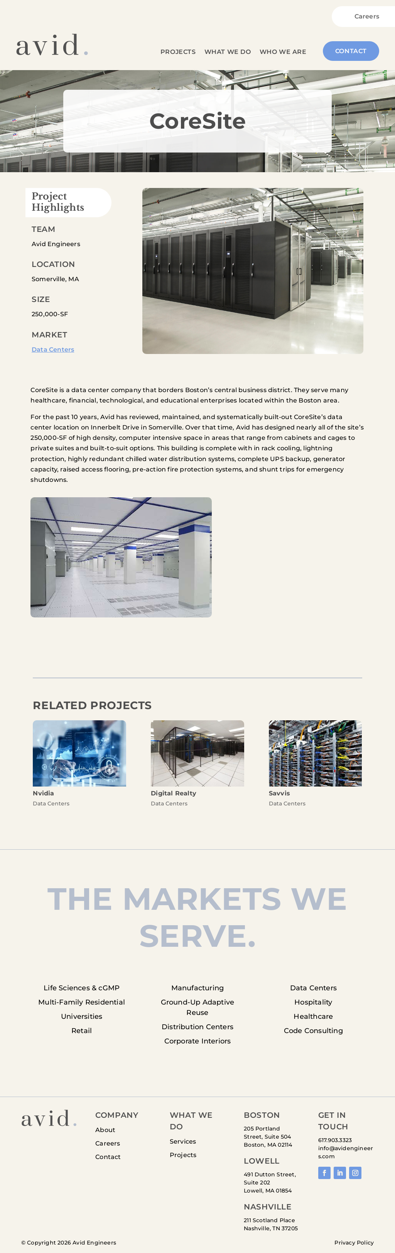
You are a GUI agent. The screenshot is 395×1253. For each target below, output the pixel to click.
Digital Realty (173, 793)
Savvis (279, 793)
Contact (351, 51)
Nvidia (43, 793)
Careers (366, 17)
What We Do (227, 52)
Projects (178, 52)
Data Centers (53, 349)
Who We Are (283, 52)
